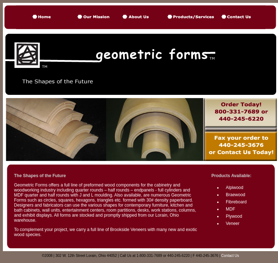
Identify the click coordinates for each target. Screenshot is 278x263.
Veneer (232, 223)
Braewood (235, 194)
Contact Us (230, 256)
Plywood (234, 216)
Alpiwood (234, 187)
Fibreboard (236, 201)
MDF (230, 209)
